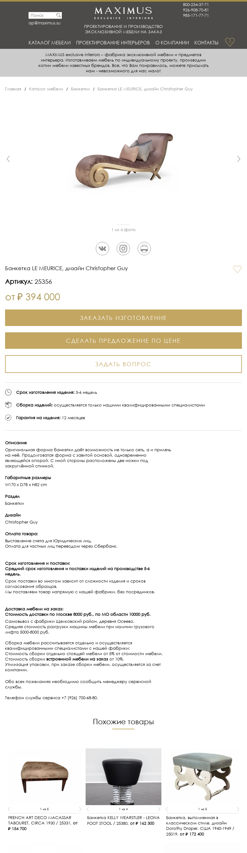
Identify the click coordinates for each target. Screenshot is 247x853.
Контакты (206, 42)
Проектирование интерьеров (113, 42)
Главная (13, 89)
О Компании (172, 42)
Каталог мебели (50, 42)
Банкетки (80, 89)
